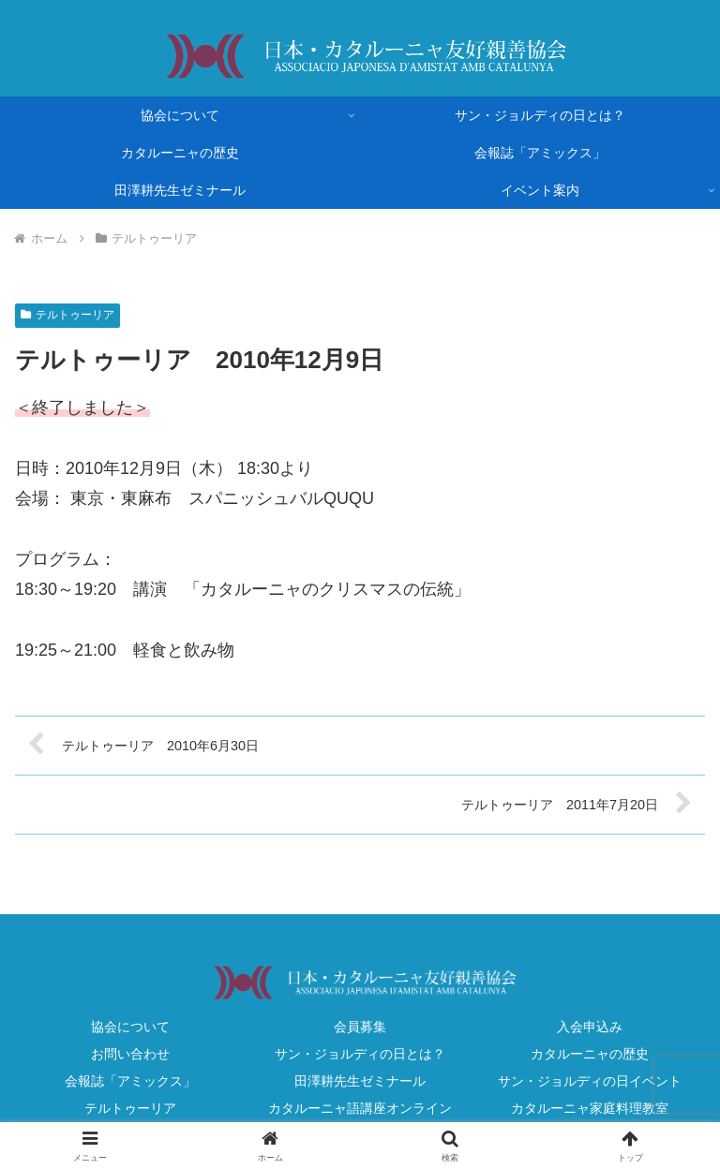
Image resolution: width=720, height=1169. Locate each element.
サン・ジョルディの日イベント (590, 1080)
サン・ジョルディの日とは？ (360, 1053)
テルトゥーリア (67, 314)
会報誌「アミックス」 (130, 1080)
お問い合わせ (130, 1053)
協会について (130, 1026)
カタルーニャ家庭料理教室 (589, 1108)
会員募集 (360, 1026)
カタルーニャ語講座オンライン (360, 1108)
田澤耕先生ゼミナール (360, 1080)
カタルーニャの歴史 (590, 1053)
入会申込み (589, 1026)
